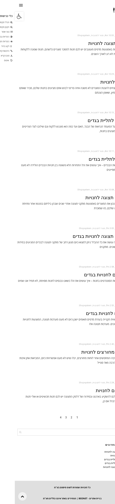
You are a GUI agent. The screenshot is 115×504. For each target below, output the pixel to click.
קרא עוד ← (106, 61)
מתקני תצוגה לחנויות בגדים (85, 236)
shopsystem (69, 35)
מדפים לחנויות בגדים (91, 313)
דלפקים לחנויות (96, 390)
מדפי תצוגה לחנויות (92, 43)
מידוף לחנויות (99, 82)
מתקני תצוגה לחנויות (91, 197)
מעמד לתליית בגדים (92, 120)
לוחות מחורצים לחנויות (89, 352)
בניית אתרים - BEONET (75, 498)
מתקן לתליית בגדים (93, 159)
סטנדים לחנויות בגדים (90, 275)
